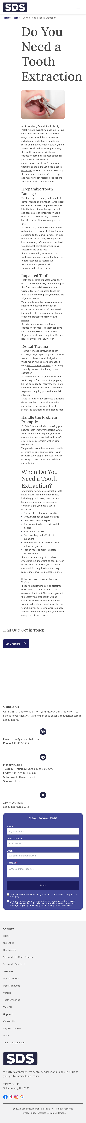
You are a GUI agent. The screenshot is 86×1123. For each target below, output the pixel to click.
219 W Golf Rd (11, 1084)
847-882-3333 (20, 743)
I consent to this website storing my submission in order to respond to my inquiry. (43, 895)
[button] (5, 1097)
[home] (15, 7)
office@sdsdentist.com (25, 739)
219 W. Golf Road (13, 802)
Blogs (17, 17)
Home (7, 17)
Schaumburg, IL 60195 (16, 806)
